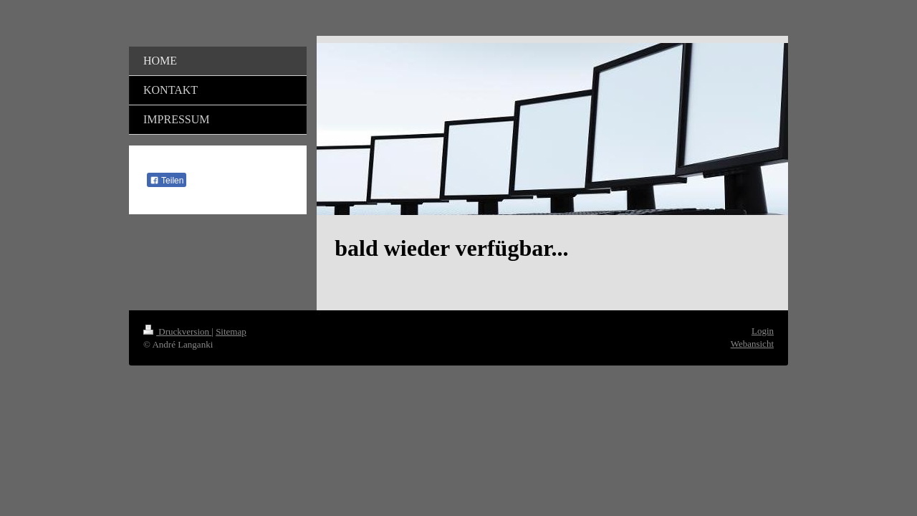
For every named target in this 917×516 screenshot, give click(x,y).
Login (763, 330)
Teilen (166, 181)
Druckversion (177, 331)
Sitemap (231, 331)
